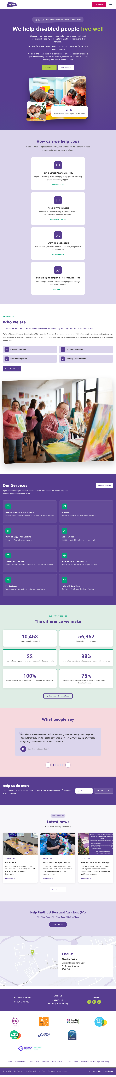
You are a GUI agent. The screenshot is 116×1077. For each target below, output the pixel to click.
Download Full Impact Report (58, 697)
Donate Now (79, 792)
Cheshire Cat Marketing (103, 1073)
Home (9, 1064)
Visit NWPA (58, 927)
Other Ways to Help (102, 792)
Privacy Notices (58, 1064)
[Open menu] (110, 4)
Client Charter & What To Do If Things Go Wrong (88, 1064)
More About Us (13, 370)
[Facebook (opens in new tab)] (89, 1004)
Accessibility (20, 1064)
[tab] (53, 766)
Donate (99, 4)
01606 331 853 (21, 1003)
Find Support (48, 67)
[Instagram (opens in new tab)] (94, 1004)
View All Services (103, 487)
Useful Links (34, 1064)
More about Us (67, 67)
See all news (58, 891)
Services (45, 1064)
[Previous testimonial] (48, 766)
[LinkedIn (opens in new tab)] (99, 1004)
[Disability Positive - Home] (12, 4)
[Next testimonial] (67, 766)
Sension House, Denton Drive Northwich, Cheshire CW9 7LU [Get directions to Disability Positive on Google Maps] (85, 966)
